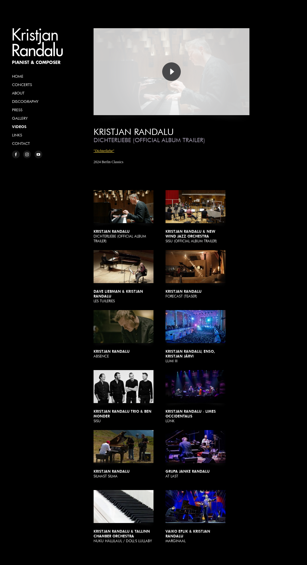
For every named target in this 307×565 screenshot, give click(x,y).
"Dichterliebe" (104, 151)
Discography (25, 101)
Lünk (195, 396)
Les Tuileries (124, 276)
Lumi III (195, 336)
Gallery (20, 118)
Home (17, 76)
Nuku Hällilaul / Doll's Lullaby (124, 516)
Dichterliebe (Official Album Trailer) (124, 216)
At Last (195, 454)
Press (17, 109)
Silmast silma (124, 454)
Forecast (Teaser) (195, 274)
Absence (124, 334)
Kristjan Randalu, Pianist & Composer (37, 46)
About (18, 93)
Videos (19, 126)
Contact (21, 143)
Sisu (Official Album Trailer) (195, 216)
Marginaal (195, 516)
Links (17, 135)
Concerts (22, 84)
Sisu (124, 396)
